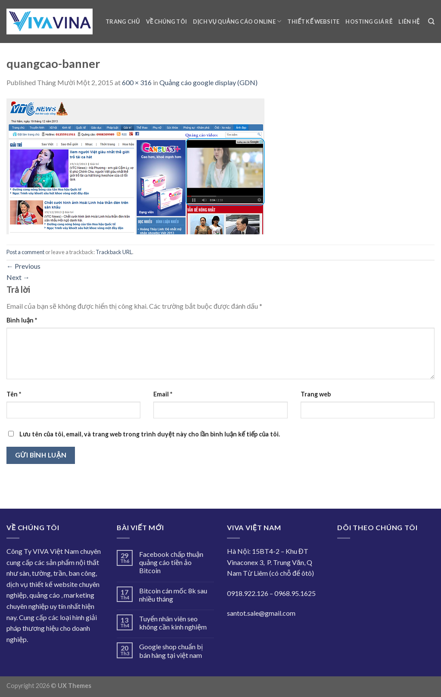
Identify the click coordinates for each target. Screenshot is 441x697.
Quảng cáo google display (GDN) (208, 82)
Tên (13, 394)
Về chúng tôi (166, 21)
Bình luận (21, 320)
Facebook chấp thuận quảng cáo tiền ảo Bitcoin (171, 562)
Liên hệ (408, 21)
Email (162, 394)
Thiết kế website (313, 21)
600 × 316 (137, 82)
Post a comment (25, 252)
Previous (23, 266)
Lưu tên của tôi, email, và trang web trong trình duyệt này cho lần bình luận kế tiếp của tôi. (149, 434)
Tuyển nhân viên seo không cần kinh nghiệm (173, 622)
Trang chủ (123, 21)
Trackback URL (114, 252)
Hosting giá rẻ (368, 21)
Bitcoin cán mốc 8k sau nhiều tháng (173, 594)
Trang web (316, 394)
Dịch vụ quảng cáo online (237, 21)
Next (18, 277)
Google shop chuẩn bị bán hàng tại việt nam (171, 650)
